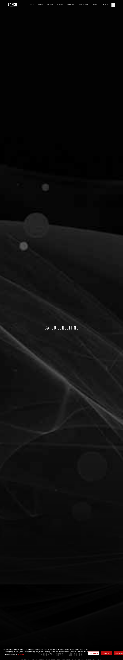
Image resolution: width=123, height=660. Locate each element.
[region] (61, 653)
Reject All (106, 653)
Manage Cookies (94, 653)
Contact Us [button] (104, 4)
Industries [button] (50, 4)
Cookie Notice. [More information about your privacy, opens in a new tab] (21, 654)
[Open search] (113, 5)
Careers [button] (94, 4)
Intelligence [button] (70, 4)
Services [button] (40, 4)
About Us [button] (31, 4)
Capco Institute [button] (83, 4)
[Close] (120, 653)
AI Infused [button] (60, 4)
